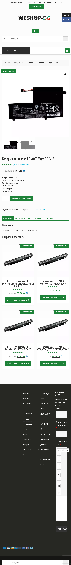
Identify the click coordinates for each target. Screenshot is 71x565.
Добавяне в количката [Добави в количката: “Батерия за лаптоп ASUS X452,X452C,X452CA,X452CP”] (51, 297)
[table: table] (59, 486)
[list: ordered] (59, 468)
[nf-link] (59, 479)
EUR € (65, 15)
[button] (67, 50)
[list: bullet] (59, 471)
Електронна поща (61, 425)
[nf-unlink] (59, 482)
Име (58, 408)
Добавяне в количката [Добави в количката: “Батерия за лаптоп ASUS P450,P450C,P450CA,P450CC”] (17, 363)
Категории (9, 50)
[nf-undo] (59, 489)
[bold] (59, 453)
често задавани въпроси (27, 439)
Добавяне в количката (21, 199)
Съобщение (61, 443)
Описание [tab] (7, 218)
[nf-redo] (59, 493)
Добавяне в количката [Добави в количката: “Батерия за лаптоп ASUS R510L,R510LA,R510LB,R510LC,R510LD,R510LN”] (17, 300)
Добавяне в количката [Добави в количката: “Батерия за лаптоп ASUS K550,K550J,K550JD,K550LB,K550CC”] (51, 363)
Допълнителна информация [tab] (28, 218)
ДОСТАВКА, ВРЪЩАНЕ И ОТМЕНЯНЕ (45, 424)
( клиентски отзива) (22, 164)
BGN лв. (66, 19)
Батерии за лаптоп (36, 209)
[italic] (59, 457)
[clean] (59, 464)
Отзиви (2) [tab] (48, 218)
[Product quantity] (5, 198)
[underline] (59, 461)
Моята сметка (36, 6)
